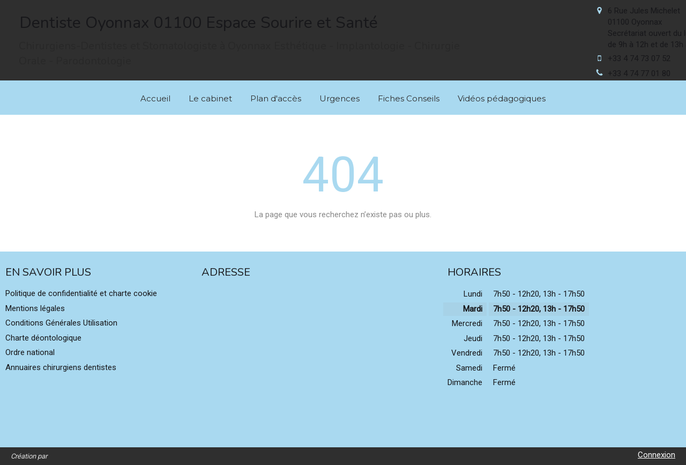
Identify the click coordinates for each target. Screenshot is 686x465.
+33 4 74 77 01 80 (639, 73)
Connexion (656, 455)
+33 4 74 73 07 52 (639, 58)
